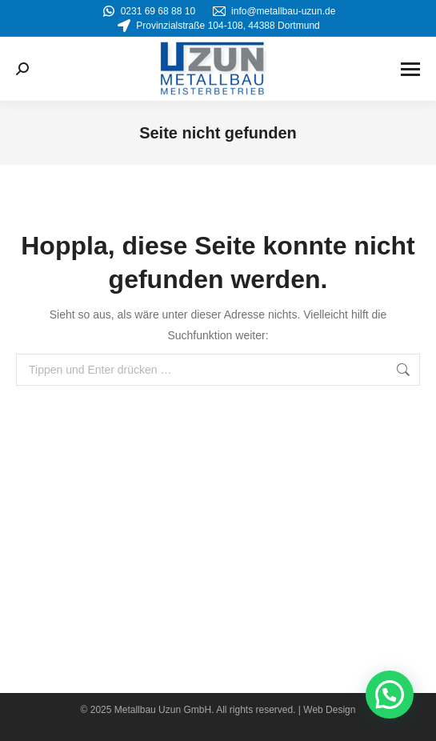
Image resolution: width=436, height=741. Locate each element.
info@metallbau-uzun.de (273, 11)
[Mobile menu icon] (410, 69)
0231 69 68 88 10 (148, 11)
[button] (390, 695)
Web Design (329, 709)
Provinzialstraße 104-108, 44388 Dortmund (217, 25)
